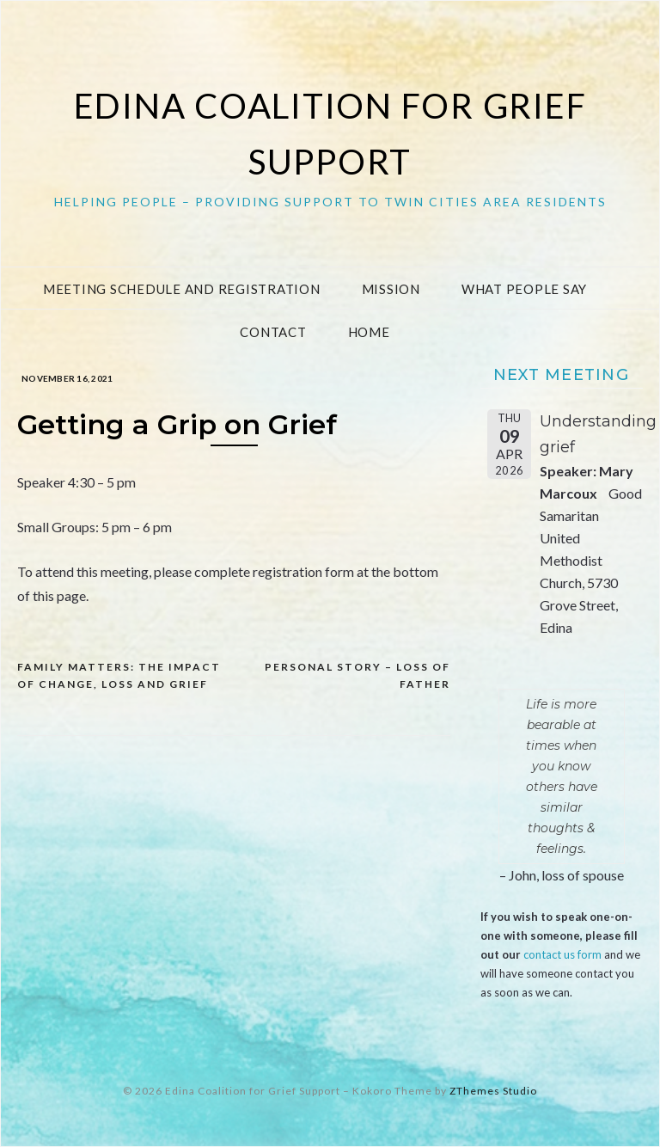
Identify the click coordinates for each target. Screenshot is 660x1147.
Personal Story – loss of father (357, 675)
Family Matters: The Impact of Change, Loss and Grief (119, 675)
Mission (391, 289)
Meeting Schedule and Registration (182, 289)
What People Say (524, 289)
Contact (273, 332)
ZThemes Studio (493, 1090)
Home (369, 332)
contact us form (562, 954)
